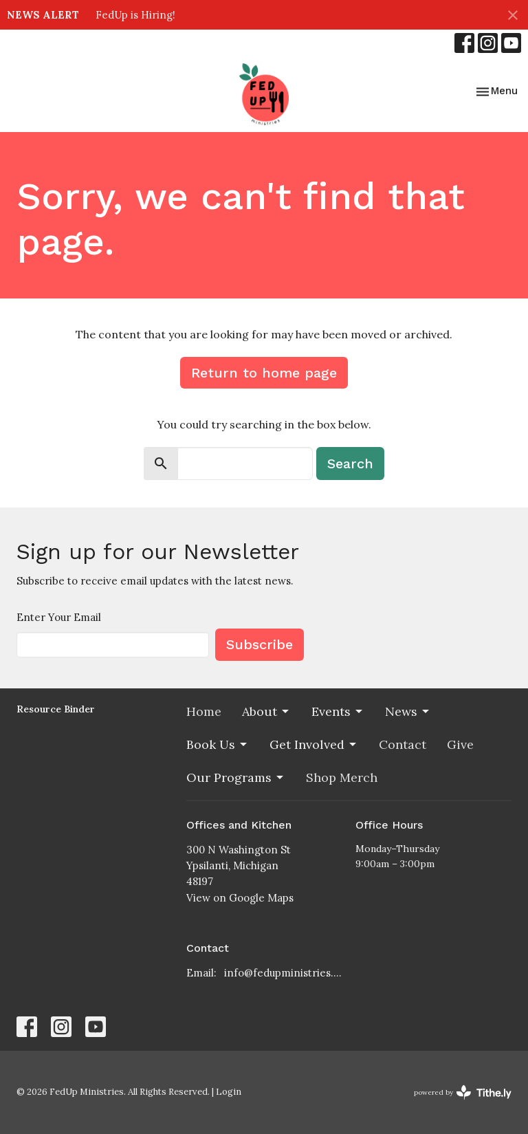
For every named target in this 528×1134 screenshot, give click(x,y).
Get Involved (314, 744)
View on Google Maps (240, 897)
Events (337, 711)
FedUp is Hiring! (135, 14)
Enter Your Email (58, 617)
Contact (402, 744)
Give (460, 744)
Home (203, 711)
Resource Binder (55, 709)
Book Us (217, 744)
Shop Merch (341, 777)
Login (228, 1092)
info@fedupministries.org (283, 972)
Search (350, 463)
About (266, 711)
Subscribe (259, 644)
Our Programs (235, 777)
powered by (463, 1092)
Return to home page (264, 372)
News (408, 711)
